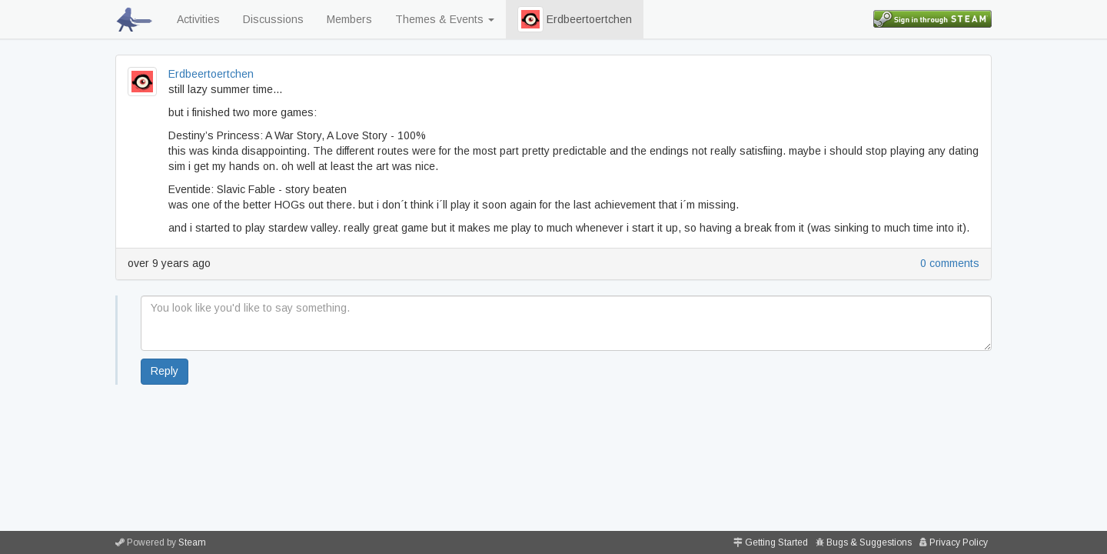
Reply (164, 371)
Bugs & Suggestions (869, 542)
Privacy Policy (958, 542)
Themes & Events (444, 19)
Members (349, 19)
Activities (198, 19)
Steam (192, 542)
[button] (530, 19)
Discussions (273, 19)
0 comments (949, 263)
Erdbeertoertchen (574, 19)
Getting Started (776, 542)
